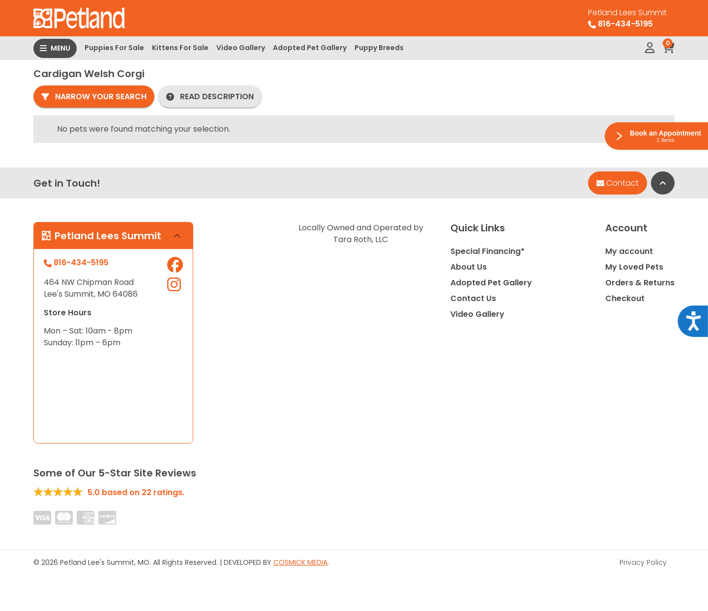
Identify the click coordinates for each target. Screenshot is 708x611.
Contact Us (473, 298)
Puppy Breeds (379, 48)
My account (629, 251)
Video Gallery (240, 48)
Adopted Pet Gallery (310, 48)
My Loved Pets (634, 267)
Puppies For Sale (114, 48)
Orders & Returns (640, 282)
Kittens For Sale (180, 48)
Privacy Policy (643, 562)
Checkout (625, 298)
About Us (468, 267)
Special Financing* (487, 251)
